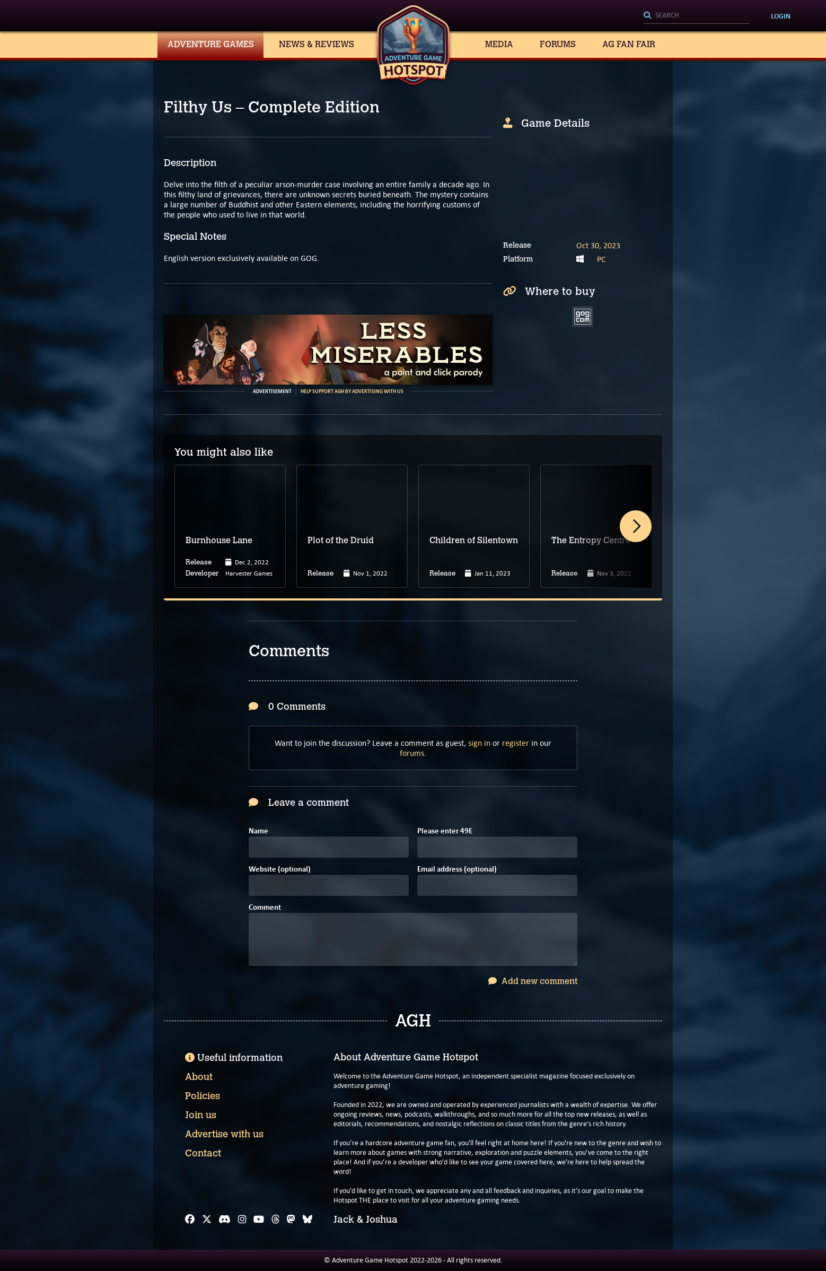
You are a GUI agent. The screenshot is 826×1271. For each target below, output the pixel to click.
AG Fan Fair (628, 44)
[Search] (697, 16)
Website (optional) (280, 869)
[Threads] (275, 1219)
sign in (479, 743)
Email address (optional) (457, 869)
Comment (265, 907)
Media (499, 44)
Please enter (444, 831)
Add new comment (532, 981)
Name (258, 831)
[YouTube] (258, 1219)
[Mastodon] (291, 1219)
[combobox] (697, 16)
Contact (203, 1153)
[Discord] (224, 1219)
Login (780, 16)
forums (412, 753)
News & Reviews (316, 44)
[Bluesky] (307, 1219)
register (515, 743)
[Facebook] (190, 1219)
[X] (207, 1219)
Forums (558, 44)
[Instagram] (242, 1219)
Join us (200, 1115)
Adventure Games (211, 44)
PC (601, 259)
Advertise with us (224, 1134)
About (199, 1077)
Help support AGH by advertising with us (352, 391)
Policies (202, 1096)
